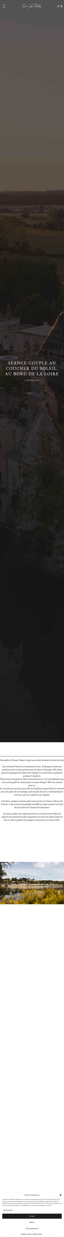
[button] (60, 1195)
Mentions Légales (37, 1234)
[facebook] (58, 6)
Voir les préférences (32, 1228)
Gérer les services (7, 1210)
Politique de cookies (26, 1234)
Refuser (32, 1222)
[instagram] (61, 6)
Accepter (32, 1216)
